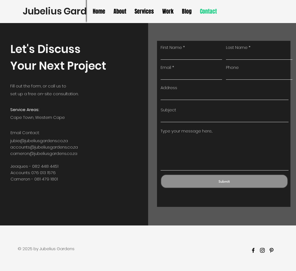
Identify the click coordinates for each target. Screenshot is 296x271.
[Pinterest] (271, 250)
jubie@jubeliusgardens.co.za (39, 141)
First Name (171, 47)
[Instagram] (262, 250)
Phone (232, 67)
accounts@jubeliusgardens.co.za (44, 147)
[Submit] (224, 181)
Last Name (237, 47)
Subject (168, 110)
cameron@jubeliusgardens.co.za (43, 153)
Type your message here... (186, 131)
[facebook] (253, 250)
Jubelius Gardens (63, 11)
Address (169, 88)
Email (166, 67)
